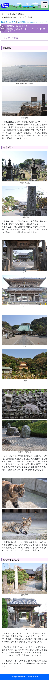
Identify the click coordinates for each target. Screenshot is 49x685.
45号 (12, 22)
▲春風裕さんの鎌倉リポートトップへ (33, 22)
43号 (4, 22)
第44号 (30, 17)
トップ (6, 14)
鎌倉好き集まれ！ (19, 14)
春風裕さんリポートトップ (14, 17)
